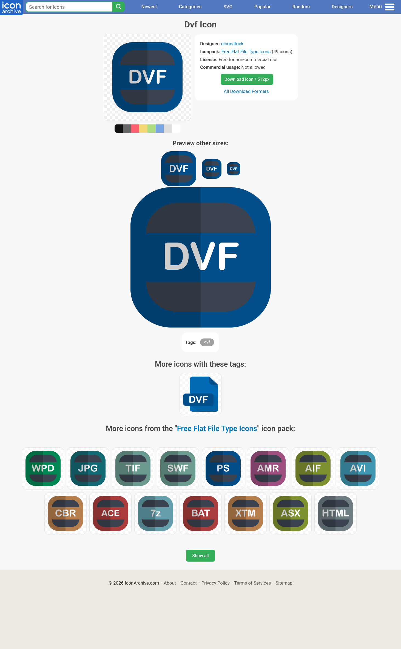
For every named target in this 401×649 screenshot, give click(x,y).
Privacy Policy (215, 583)
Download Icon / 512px (246, 79)
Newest (149, 6)
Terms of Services (252, 583)
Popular (262, 6)
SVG (227, 6)
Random (301, 6)
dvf (207, 342)
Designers (342, 6)
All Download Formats (246, 91)
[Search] (118, 7)
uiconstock (232, 43)
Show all (200, 555)
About (170, 583)
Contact (189, 583)
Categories (190, 6)
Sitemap (283, 583)
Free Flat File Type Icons (246, 51)
